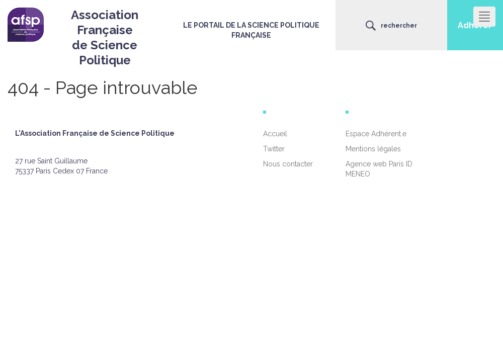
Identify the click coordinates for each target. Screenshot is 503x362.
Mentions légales (373, 149)
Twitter (274, 149)
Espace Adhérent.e (376, 134)
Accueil (275, 134)
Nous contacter (288, 164)
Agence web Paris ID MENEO (379, 169)
